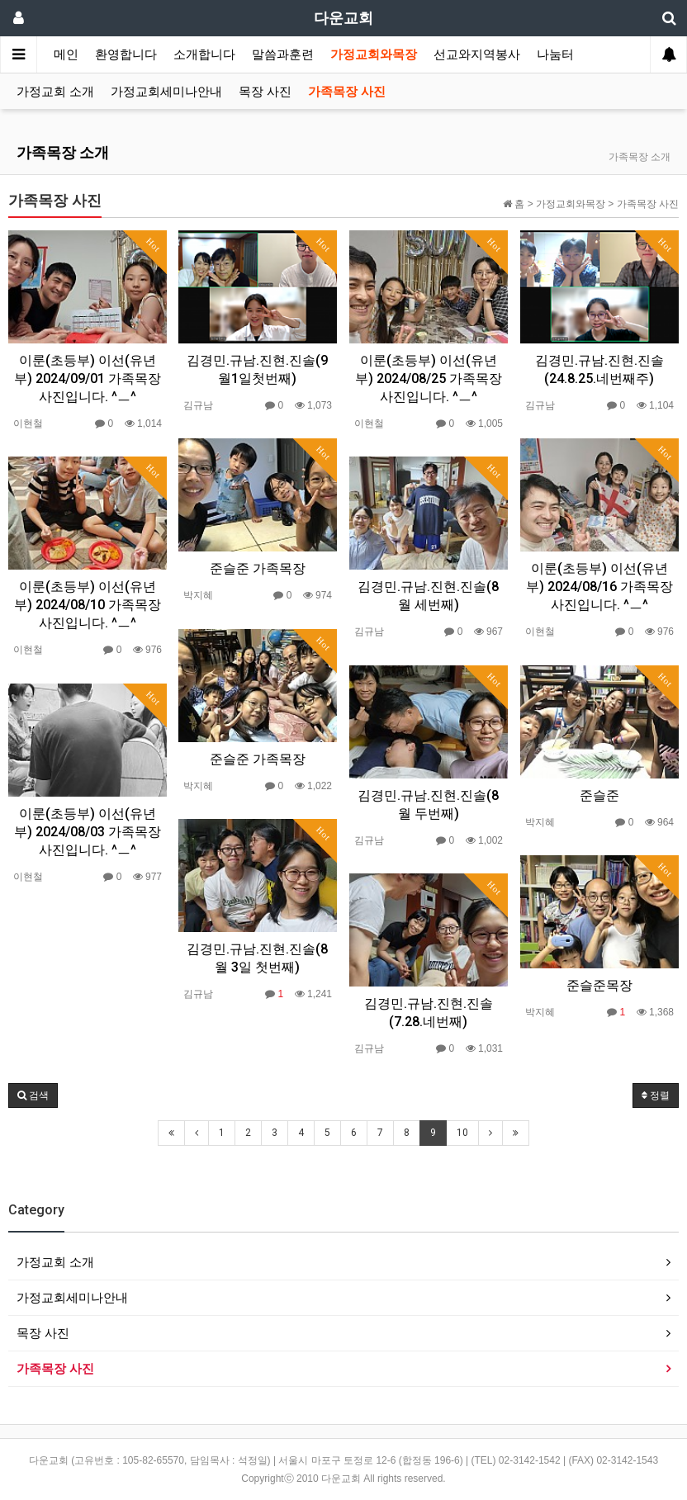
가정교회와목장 (373, 54)
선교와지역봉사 (477, 54)
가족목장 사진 (347, 91)
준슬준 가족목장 (258, 568)
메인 (66, 54)
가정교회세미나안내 (166, 91)
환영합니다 (126, 54)
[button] (33, 1095)
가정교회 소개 (55, 91)
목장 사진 (265, 91)
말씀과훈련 (283, 54)
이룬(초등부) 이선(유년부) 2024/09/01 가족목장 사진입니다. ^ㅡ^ (87, 379)
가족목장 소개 (63, 152)
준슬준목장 (599, 985)
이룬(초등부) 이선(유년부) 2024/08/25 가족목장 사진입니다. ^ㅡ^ (428, 379)
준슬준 (599, 795)
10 (462, 1132)
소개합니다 (204, 54)
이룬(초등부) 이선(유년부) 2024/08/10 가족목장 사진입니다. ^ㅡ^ (87, 605)
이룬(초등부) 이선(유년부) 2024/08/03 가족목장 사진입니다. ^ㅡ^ (87, 832)
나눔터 (555, 54)
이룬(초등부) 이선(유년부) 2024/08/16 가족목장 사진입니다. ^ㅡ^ (599, 587)
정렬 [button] (656, 1095)
